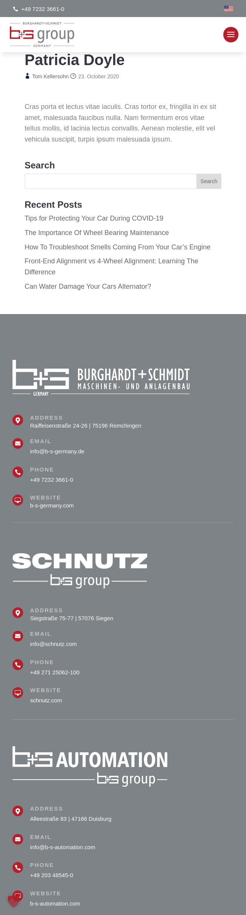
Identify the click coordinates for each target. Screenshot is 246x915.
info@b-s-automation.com (62, 847)
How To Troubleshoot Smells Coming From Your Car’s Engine (117, 247)
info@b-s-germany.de (57, 451)
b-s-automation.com (55, 903)
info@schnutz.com (53, 644)
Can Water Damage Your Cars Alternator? (88, 286)
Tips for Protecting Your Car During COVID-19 (94, 218)
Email (41, 441)
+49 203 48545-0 (51, 875)
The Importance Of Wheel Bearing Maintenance (97, 233)
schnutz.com (46, 700)
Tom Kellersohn (50, 76)
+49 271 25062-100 (55, 672)
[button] (13, 901)
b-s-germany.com (52, 505)
